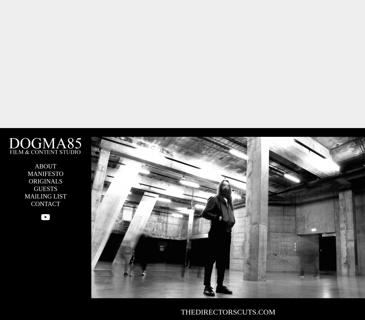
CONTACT (45, 203)
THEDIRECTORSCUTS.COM (228, 312)
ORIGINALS (46, 181)
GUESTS (45, 188)
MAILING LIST (45, 196)
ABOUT (45, 166)
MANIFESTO (46, 173)
